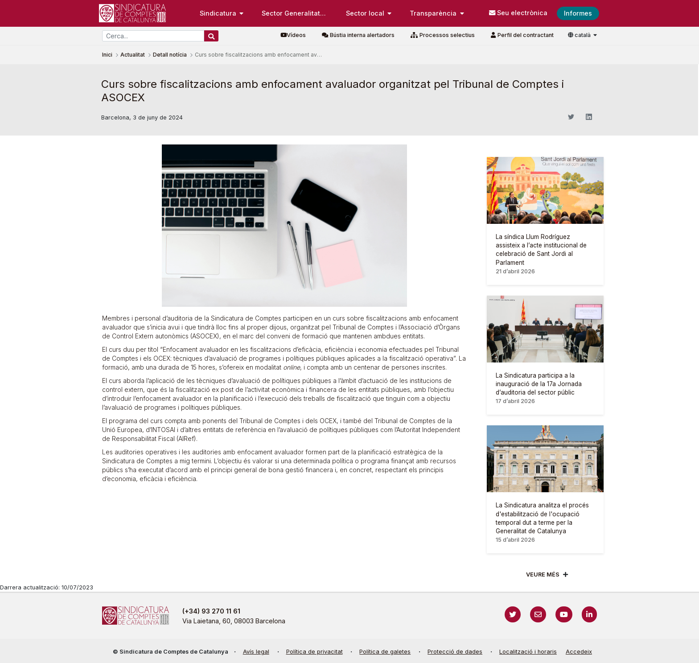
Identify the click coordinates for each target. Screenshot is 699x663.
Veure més (542, 574)
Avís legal (256, 651)
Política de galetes (385, 651)
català (580, 35)
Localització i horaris (528, 651)
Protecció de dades (455, 651)
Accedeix (579, 651)
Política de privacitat (314, 651)
